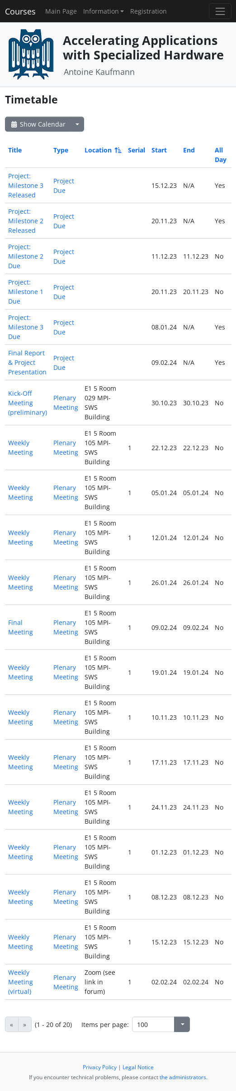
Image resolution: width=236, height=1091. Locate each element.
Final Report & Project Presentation (27, 362)
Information (101, 11)
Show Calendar (38, 124)
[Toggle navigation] (220, 11)
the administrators (183, 1077)
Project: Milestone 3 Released (25, 185)
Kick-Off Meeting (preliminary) (27, 403)
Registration (148, 11)
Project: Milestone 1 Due (25, 291)
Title (15, 150)
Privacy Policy (100, 1067)
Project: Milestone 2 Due (25, 256)
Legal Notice (138, 1067)
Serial (136, 150)
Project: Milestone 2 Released (25, 221)
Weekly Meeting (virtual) (20, 982)
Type (60, 150)
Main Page (61, 11)
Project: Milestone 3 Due (25, 327)
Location (102, 150)
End (189, 150)
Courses (20, 11)
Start (159, 150)
